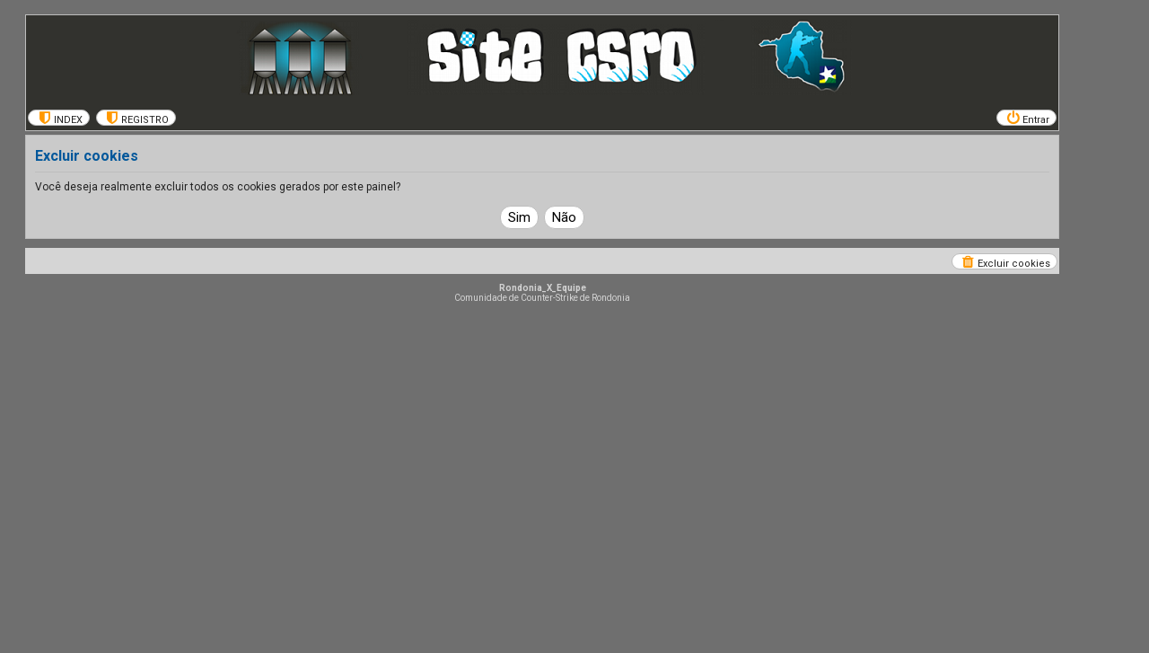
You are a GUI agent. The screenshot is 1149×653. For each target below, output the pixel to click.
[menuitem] (59, 118)
